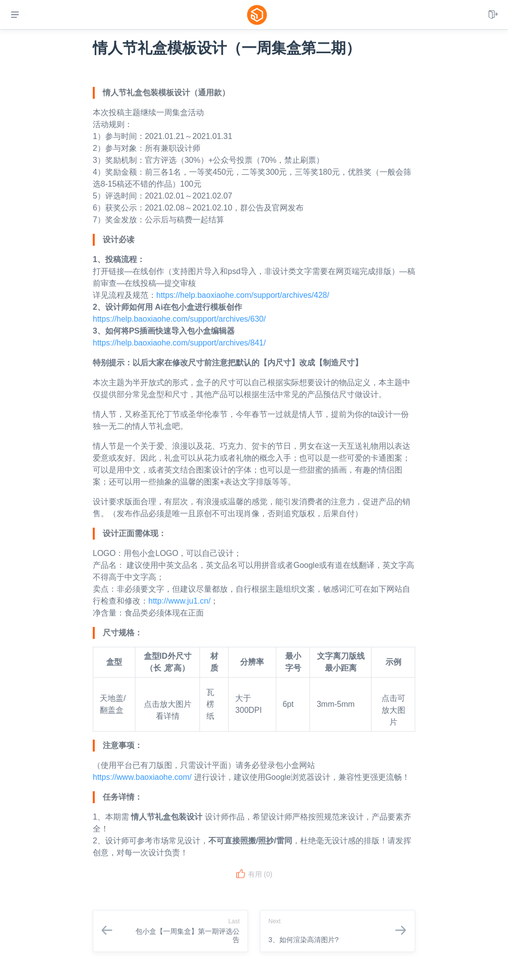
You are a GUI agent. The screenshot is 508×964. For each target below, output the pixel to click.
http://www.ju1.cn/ (179, 601)
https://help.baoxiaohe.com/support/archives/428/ (242, 295)
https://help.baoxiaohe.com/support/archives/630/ (179, 319)
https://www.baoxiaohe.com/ (142, 777)
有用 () (254, 874)
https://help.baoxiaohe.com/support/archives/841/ (179, 343)
